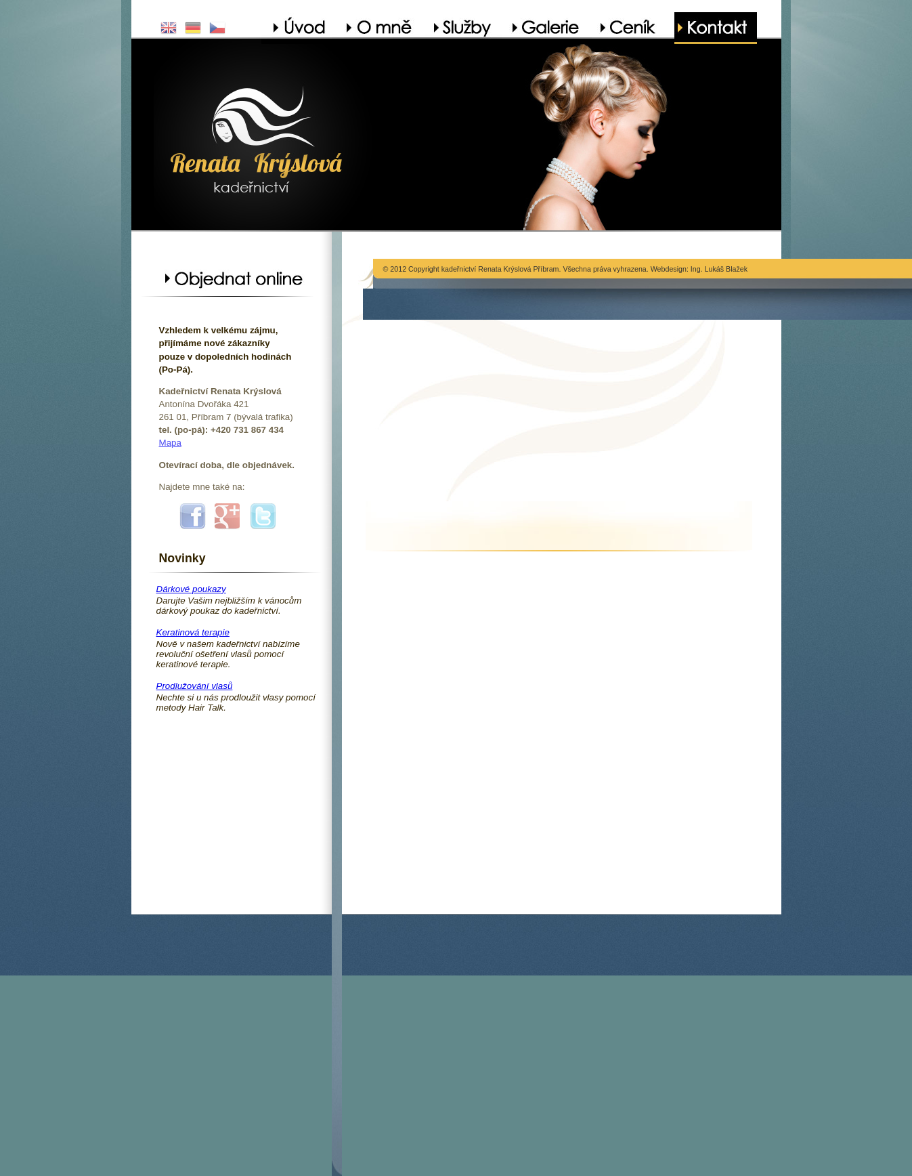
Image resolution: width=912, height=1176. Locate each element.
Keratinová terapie (193, 632)
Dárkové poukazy (191, 589)
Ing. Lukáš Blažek (719, 269)
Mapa (170, 443)
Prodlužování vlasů (194, 686)
